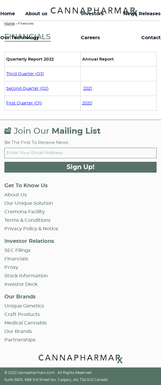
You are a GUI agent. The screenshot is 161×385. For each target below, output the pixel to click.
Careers (90, 37)
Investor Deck (21, 284)
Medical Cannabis (25, 323)
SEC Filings (17, 250)
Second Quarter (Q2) (27, 88)
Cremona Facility (24, 211)
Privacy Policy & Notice (31, 228)
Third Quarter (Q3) (25, 74)
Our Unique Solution (28, 203)
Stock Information (26, 276)
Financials (16, 259)
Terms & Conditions (27, 220)
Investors (92, 13)
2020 (87, 103)
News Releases (142, 13)
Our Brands (18, 331)
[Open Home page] (80, 360)
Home (7, 13)
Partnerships (19, 340)
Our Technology (19, 37)
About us (36, 13)
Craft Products (22, 314)
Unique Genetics (24, 306)
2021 (87, 88)
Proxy (11, 267)
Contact (151, 37)
